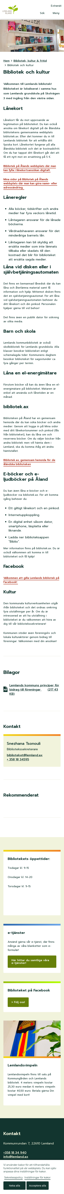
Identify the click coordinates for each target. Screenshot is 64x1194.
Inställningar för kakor (37, 1177)
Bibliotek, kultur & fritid (30, 61)
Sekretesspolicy (13, 1177)
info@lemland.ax (15, 1156)
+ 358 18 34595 (18, 759)
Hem (6, 61)
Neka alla (14, 1185)
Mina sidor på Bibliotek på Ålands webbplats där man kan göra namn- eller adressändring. (30, 183)
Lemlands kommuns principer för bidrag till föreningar (34, 689)
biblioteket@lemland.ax (24, 755)
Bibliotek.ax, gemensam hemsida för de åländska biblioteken (29, 462)
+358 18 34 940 (14, 1152)
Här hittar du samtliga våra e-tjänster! (30, 961)
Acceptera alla (37, 1185)
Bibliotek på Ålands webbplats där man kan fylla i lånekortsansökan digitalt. (29, 168)
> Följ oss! (18, 1002)
